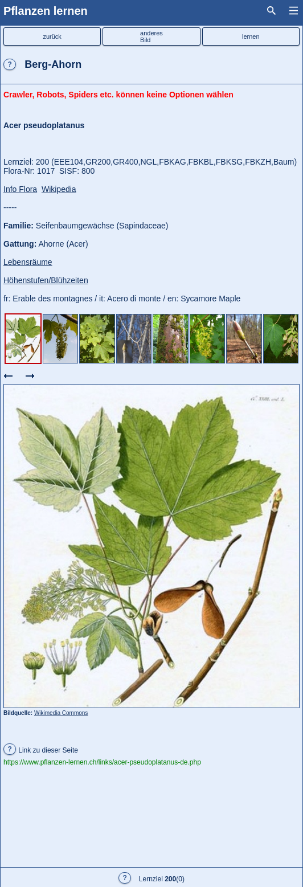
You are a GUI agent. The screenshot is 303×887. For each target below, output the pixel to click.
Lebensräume (27, 262)
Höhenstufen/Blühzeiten (45, 280)
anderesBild (151, 36)
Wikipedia (59, 189)
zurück (52, 36)
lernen (251, 36)
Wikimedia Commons (61, 713)
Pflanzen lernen (45, 11)
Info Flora (20, 189)
